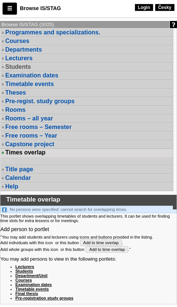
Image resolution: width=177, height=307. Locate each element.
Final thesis (26, 293)
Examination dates (31, 75)
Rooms (15, 110)
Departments (23, 49)
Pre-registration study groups (44, 298)
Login (144, 7)
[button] (9, 8)
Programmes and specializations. (52, 32)
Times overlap (25, 152)
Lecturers (19, 58)
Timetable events (29, 84)
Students (18, 67)
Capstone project (29, 144)
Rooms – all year (29, 118)
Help (11, 186)
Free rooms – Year (31, 135)
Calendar (18, 178)
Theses (15, 92)
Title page (19, 169)
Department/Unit (31, 275)
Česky (164, 7)
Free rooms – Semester (38, 127)
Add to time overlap (101, 242)
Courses (17, 41)
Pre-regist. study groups (40, 101)
